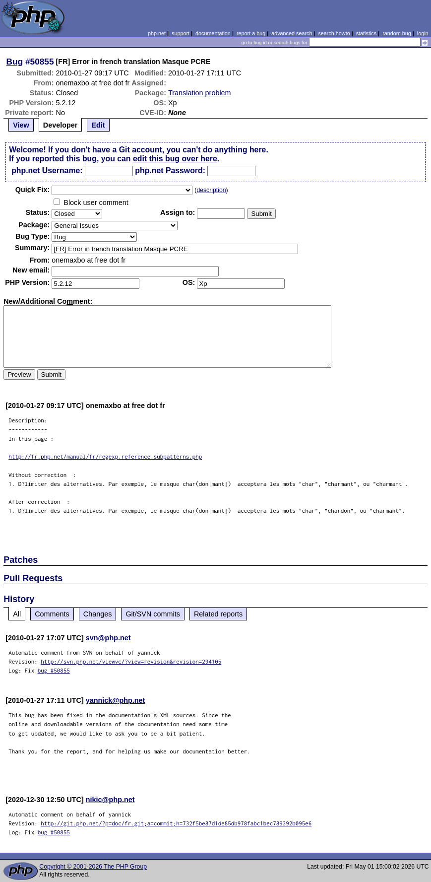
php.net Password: (170, 170)
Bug (14, 62)
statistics (366, 33)
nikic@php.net (110, 800)
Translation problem (199, 93)
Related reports (218, 614)
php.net (157, 33)
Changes (97, 614)
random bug (396, 33)
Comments (52, 614)
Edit (98, 125)
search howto (334, 33)
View (21, 125)
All (17, 614)
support (180, 33)
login (423, 33)
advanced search (291, 33)
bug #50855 (54, 670)
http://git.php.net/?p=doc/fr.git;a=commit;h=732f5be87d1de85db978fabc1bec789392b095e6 (176, 823)
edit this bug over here (175, 158)
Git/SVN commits (152, 614)
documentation (213, 33)
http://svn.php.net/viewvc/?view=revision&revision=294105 (131, 661)
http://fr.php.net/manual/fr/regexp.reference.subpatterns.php (105, 456)
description (211, 190)
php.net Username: (46, 170)
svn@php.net (108, 638)
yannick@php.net (115, 700)
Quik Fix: (32, 190)
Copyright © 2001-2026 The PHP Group (93, 866)
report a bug (251, 33)
